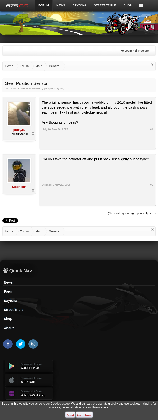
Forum (9, 291)
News (60, 5)
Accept (70, 414)
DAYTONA (79, 5)
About (9, 328)
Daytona (10, 301)
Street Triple (105, 5)
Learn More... (84, 414)
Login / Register (135, 50)
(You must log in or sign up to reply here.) (132, 213)
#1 (151, 129)
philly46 (48, 88)
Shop (128, 5)
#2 (151, 184)
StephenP (19, 187)
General (26, 88)
